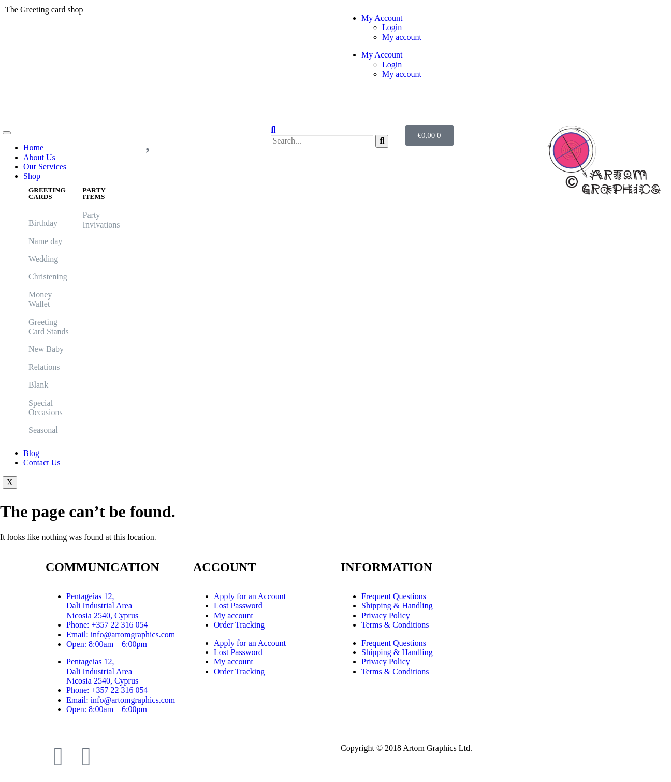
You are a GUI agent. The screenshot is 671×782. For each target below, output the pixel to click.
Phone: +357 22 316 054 (107, 624)
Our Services (44, 166)
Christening (47, 276)
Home (33, 147)
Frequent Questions (393, 596)
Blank (38, 384)
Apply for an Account (250, 596)
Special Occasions (45, 408)
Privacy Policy (385, 615)
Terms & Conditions (395, 624)
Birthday (42, 223)
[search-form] (322, 141)
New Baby (46, 349)
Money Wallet (40, 299)
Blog (31, 453)
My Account (382, 17)
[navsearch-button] (273, 129)
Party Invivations (101, 219)
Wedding (43, 258)
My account (401, 37)
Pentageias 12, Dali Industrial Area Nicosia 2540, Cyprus (102, 606)
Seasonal (43, 429)
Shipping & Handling (397, 605)
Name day (45, 241)
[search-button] (381, 141)
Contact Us (42, 462)
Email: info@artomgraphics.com (120, 634)
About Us (39, 157)
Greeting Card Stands (49, 327)
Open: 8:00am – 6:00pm (106, 643)
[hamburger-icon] (7, 132)
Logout (358, 107)
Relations (44, 367)
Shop (31, 176)
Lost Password (238, 605)
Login (392, 27)
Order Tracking (239, 624)
